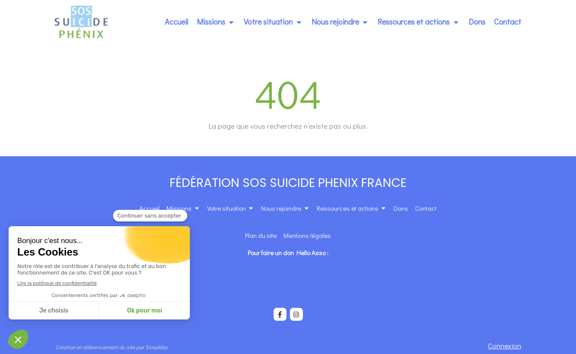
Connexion (504, 346)
